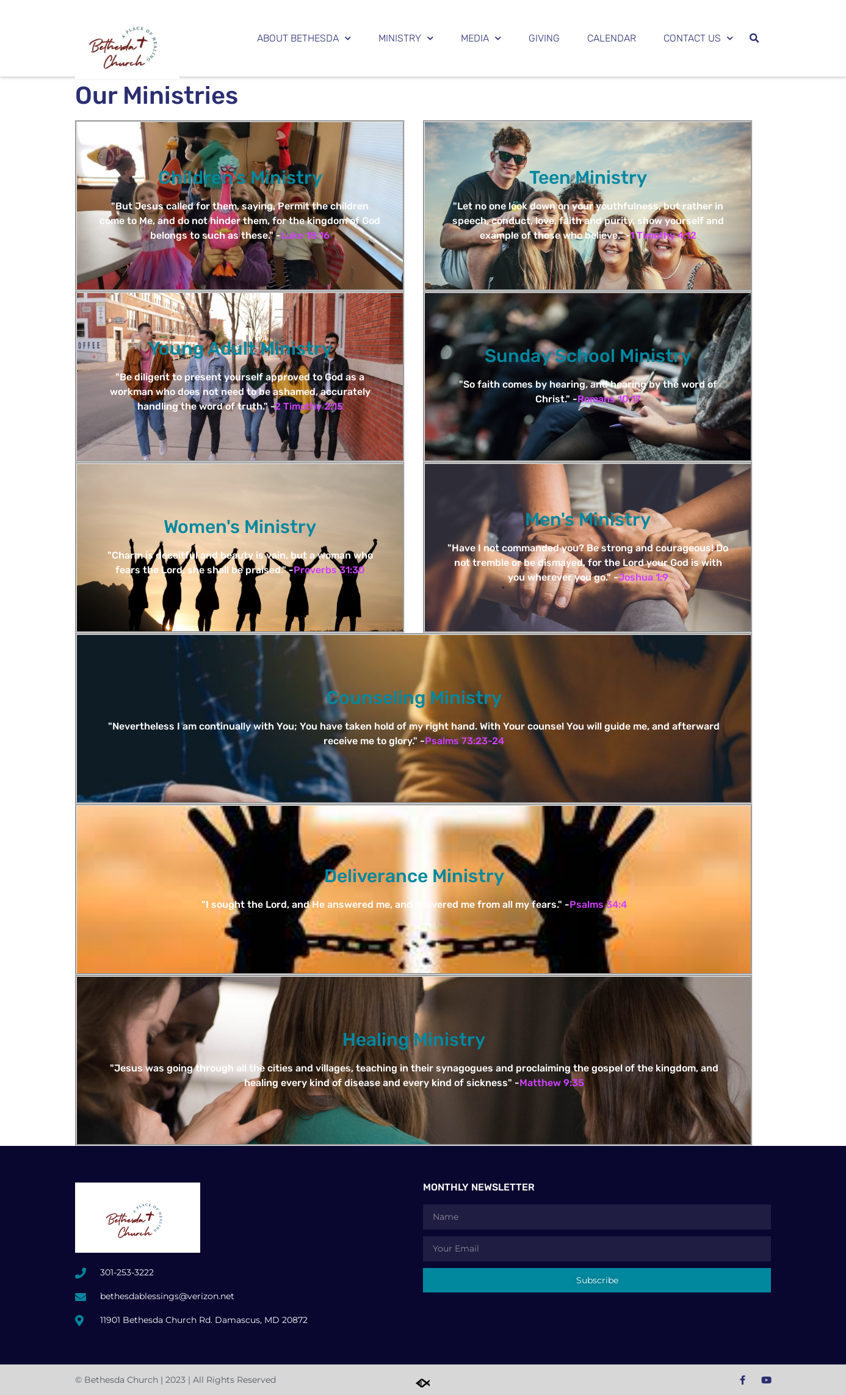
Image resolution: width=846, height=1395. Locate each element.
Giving (544, 38)
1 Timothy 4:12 (663, 235)
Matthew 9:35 (551, 1083)
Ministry (405, 38)
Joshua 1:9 (643, 577)
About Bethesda (304, 38)
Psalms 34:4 (598, 904)
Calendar (611, 38)
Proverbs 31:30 (329, 570)
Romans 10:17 (609, 399)
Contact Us (698, 38)
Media (481, 38)
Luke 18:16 (305, 235)
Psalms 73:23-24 (464, 741)
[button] (753, 38)
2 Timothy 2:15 (309, 406)
